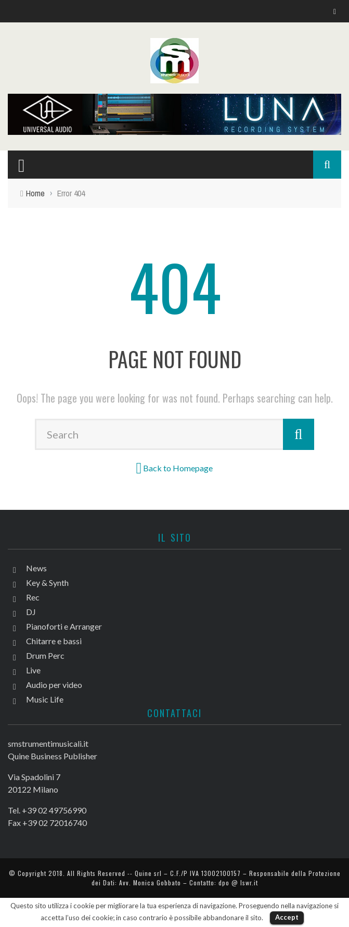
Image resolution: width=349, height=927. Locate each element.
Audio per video (54, 685)
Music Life (44, 699)
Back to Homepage (178, 468)
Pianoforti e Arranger (64, 626)
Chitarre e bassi (54, 641)
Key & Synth (47, 582)
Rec (33, 597)
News (36, 568)
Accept (287, 917)
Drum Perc (45, 655)
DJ (31, 612)
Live (33, 670)
